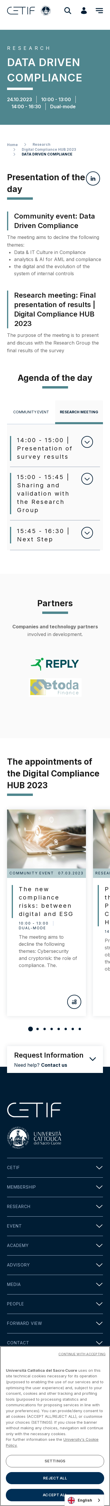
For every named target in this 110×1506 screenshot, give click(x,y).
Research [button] (55, 1206)
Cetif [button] (55, 1167)
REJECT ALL (55, 1479)
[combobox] (84, 1500)
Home (12, 144)
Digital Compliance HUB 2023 (49, 149)
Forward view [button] (55, 1323)
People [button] (55, 1304)
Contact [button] (55, 1343)
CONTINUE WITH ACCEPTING (82, 1355)
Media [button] (55, 1284)
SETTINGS (55, 1462)
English (80, 1500)
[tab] (31, 412)
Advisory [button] (55, 1265)
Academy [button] (55, 1245)
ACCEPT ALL (55, 1496)
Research (41, 144)
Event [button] (55, 1226)
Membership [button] (55, 1187)
